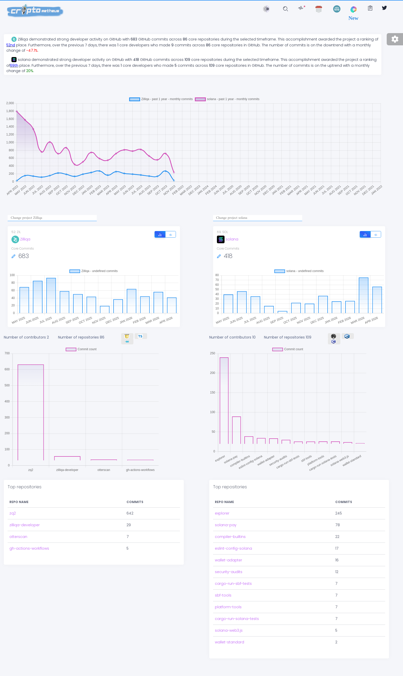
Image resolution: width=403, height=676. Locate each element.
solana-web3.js (229, 630)
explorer (222, 513)
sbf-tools (223, 595)
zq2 (12, 513)
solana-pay (226, 525)
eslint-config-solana (233, 548)
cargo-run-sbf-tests (233, 583)
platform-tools (228, 607)
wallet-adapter (228, 560)
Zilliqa (20, 239)
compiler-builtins (230, 536)
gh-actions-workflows (29, 548)
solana (227, 239)
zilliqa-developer (24, 525)
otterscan (18, 536)
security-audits (228, 571)
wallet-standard (229, 642)
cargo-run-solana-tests (237, 618)
